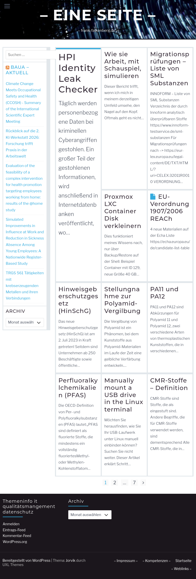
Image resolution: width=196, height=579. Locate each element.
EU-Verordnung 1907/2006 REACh (170, 207)
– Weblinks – (181, 568)
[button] (191, 5)
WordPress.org (15, 542)
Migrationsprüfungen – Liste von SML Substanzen (170, 68)
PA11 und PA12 (164, 293)
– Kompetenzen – (156, 560)
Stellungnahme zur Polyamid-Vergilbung (122, 300)
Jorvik (71, 560)
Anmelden (11, 524)
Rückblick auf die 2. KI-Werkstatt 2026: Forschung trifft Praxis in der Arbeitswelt (22, 143)
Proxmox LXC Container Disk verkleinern (122, 211)
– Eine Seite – (98, 15)
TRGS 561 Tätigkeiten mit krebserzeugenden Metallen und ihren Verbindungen (25, 285)
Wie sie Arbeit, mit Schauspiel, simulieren (122, 65)
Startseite (184, 560)
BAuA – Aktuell (17, 70)
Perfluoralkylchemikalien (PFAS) (78, 388)
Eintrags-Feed (14, 530)
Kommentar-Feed (17, 536)
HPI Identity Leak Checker (78, 73)
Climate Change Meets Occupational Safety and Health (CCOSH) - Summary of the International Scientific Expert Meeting (23, 103)
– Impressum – (126, 560)
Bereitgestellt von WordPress (26, 560)
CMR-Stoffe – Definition (169, 384)
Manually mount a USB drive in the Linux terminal (123, 395)
